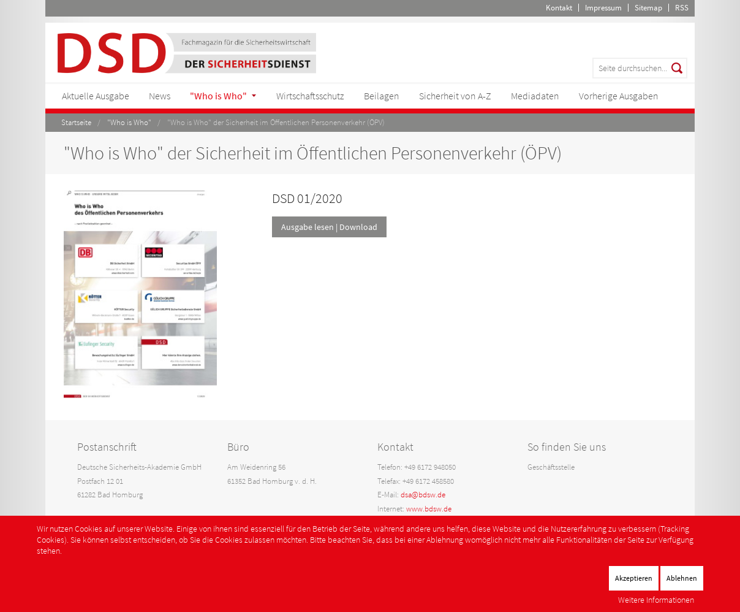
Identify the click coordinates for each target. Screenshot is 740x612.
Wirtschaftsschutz (310, 96)
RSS (682, 7)
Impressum (603, 7)
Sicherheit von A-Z (455, 96)
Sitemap (648, 7)
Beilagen (381, 96)
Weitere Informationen (656, 599)
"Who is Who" (218, 96)
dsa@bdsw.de (423, 494)
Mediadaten (535, 96)
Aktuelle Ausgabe (95, 96)
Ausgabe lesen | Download (329, 226)
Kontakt (559, 7)
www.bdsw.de (428, 508)
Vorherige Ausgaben (619, 96)
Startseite (76, 122)
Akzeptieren (633, 578)
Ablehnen (681, 578)
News (159, 96)
